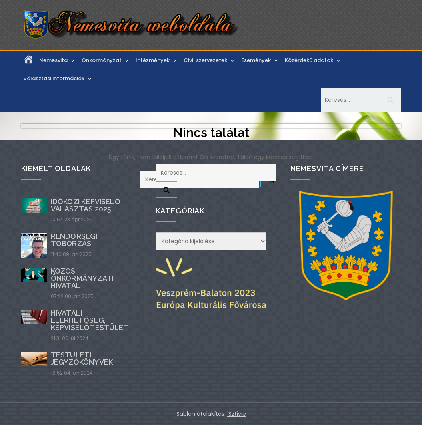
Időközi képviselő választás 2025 (85, 205)
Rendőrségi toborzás (74, 240)
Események (260, 60)
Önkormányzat (106, 60)
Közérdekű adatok (313, 60)
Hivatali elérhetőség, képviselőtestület (90, 320)
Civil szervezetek (210, 60)
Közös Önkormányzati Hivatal (82, 278)
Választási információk (58, 78)
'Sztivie (236, 414)
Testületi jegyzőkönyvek (82, 358)
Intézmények (157, 60)
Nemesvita (57, 60)
